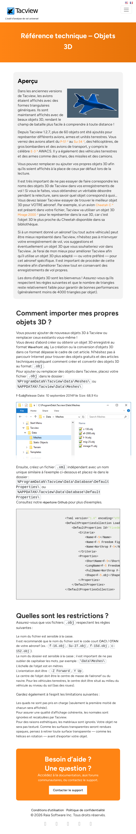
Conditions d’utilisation (47, 810)
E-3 (33, 151)
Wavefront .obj (38, 347)
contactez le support (82, 780)
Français (131, 2)
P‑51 (63, 142)
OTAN (114, 641)
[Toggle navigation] (126, 10)
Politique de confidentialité (85, 810)
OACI (103, 641)
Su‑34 (78, 142)
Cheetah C (103, 205)
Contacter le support (68, 790)
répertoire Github (55, 502)
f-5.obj (21, 395)
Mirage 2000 (27, 215)
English (126, 2)
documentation (70, 775)
